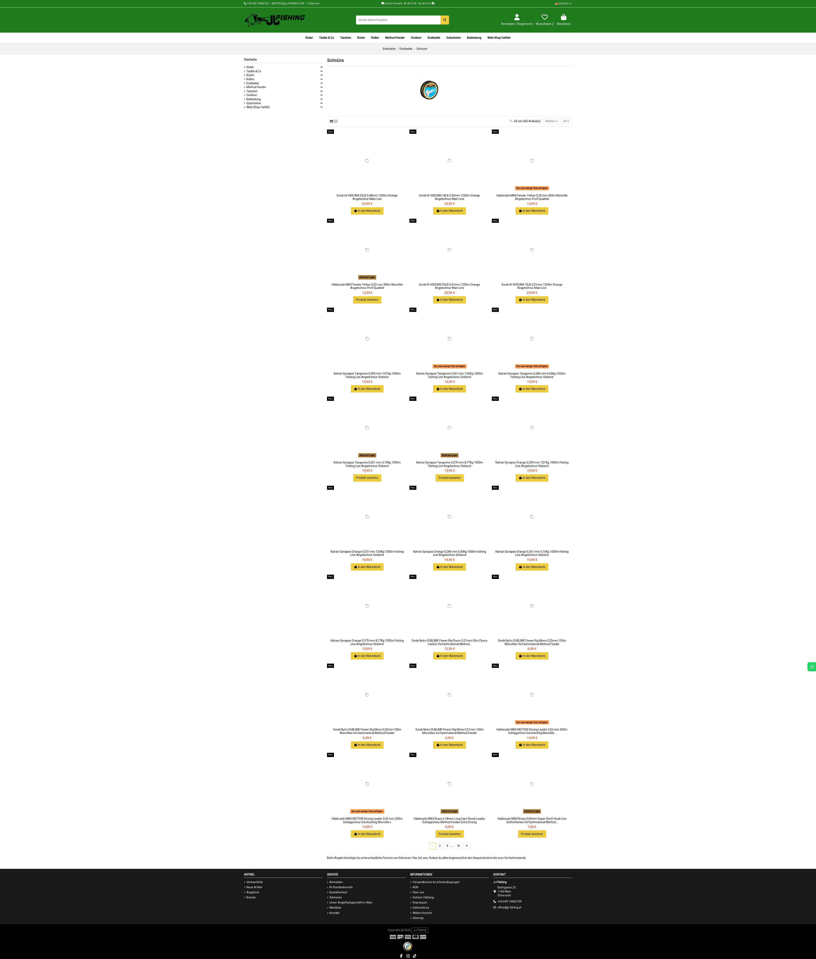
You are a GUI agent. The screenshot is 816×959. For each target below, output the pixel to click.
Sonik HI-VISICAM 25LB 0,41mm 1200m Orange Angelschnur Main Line (449, 286)
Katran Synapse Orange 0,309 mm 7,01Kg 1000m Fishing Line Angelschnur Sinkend (532, 464)
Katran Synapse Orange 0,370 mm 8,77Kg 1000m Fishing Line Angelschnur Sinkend (367, 642)
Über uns (313, 3)
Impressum (420, 902)
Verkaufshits (254, 882)
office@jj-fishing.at (509, 907)
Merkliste (335, 907)
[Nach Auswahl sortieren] (551, 121)
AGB (415, 887)
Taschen (251, 91)
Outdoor (251, 95)
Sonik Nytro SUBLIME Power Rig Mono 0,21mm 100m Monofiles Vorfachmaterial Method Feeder (450, 731)
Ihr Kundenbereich (341, 887)
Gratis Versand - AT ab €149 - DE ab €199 (408, 3)
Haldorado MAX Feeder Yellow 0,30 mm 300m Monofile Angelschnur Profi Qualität (532, 197)
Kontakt (334, 913)
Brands (251, 897)
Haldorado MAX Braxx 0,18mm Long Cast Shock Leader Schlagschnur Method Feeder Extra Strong (449, 820)
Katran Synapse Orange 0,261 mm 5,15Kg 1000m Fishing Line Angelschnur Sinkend (532, 553)
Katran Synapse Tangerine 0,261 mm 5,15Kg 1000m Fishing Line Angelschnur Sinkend (367, 464)
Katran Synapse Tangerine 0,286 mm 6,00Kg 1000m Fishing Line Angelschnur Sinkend (532, 375)
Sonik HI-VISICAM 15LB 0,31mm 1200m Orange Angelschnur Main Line (531, 286)
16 (458, 845)
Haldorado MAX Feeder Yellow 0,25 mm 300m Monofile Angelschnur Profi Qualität (367, 286)
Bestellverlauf (338, 892)
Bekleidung (253, 99)
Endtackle (252, 83)
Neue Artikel (254, 887)
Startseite (250, 59)
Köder (250, 67)
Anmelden (336, 882)
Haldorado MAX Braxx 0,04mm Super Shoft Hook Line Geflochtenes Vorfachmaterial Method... (532, 820)
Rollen (250, 79)
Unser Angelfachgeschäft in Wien (351, 902)
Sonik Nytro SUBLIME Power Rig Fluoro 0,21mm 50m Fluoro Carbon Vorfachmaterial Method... (449, 642)
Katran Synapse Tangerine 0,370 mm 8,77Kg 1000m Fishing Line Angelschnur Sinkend (449, 464)
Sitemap (418, 918)
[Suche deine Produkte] (444, 20)
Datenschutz (421, 907)
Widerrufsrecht (422, 913)
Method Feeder (256, 87)
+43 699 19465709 (256, 3)
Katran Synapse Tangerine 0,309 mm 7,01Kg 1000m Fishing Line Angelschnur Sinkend (367, 375)
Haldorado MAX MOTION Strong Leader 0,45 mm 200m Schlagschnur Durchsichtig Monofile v (367, 820)
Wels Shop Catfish (258, 107)
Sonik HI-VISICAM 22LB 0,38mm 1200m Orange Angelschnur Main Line (367, 197)
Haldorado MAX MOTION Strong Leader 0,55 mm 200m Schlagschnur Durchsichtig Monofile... (532, 731)
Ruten (250, 75)
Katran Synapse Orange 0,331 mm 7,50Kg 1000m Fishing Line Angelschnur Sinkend (367, 553)
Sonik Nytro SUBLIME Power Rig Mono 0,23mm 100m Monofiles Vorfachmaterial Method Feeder (367, 731)
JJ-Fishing (419, 930)
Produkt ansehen (367, 299)
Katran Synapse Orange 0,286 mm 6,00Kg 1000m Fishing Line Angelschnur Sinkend (449, 553)
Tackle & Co (253, 71)
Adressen (335, 897)
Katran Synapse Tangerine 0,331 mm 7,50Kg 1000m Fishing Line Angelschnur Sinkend (449, 375)
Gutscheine (253, 103)
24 (566, 121)
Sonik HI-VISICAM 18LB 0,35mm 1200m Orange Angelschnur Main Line (449, 197)
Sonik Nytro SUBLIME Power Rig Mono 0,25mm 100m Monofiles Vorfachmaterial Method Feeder (532, 642)
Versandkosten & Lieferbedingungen (436, 882)
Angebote (252, 892)
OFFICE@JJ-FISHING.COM (288, 3)
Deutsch (563, 3)
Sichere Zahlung (423, 897)
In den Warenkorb (367, 210)
